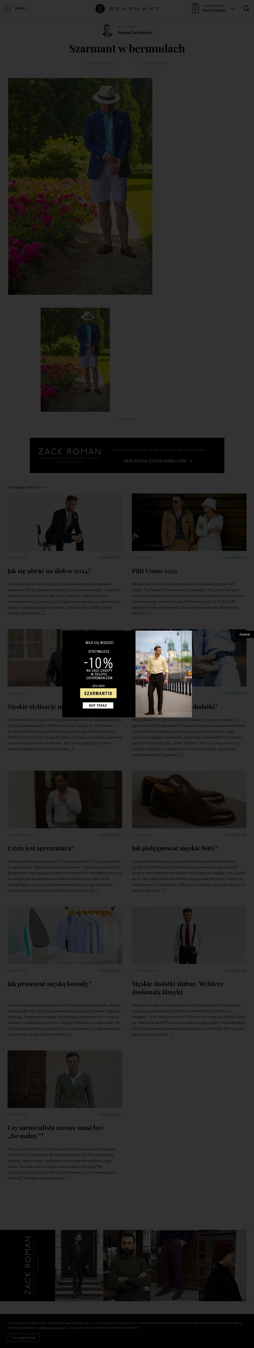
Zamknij (244, 634)
